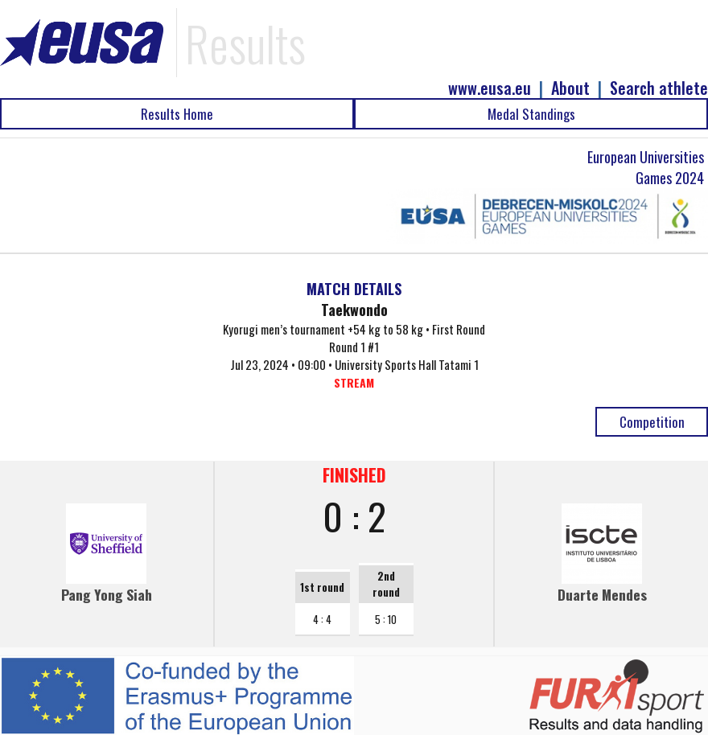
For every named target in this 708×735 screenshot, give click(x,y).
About (570, 88)
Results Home (177, 114)
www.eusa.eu (489, 88)
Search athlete (659, 88)
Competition (652, 422)
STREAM (354, 382)
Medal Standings (531, 114)
